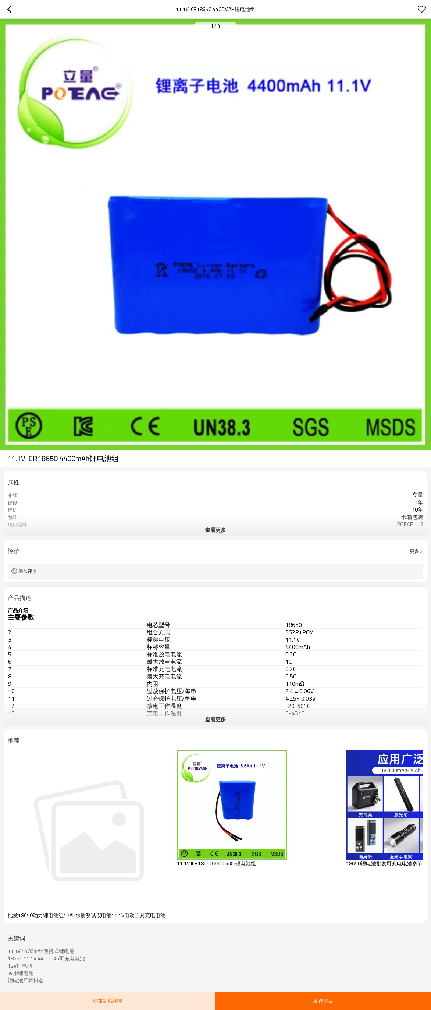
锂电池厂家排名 (26, 980)
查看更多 (215, 530)
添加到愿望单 (107, 1000)
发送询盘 (323, 1000)
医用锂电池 (20, 973)
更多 (414, 551)
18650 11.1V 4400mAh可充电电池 (46, 958)
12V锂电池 (20, 965)
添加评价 (27, 571)
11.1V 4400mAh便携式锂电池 (41, 951)
